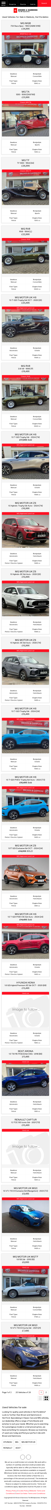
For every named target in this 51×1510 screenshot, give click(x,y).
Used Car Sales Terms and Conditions (30, 1493)
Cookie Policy (23, 1491)
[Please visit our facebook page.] (28, 1457)
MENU (3, 3)
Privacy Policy (11, 1491)
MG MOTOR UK (28, 1442)
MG (16, 1442)
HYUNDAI (7, 1442)
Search (44, 3)
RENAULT (7, 1448)
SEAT (18, 1448)
